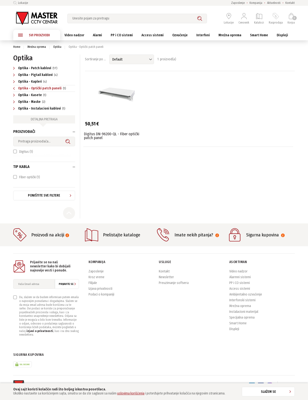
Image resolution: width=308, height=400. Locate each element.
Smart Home (238, 327)
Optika (57, 47)
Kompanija (256, 3)
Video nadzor (238, 275)
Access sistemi (239, 292)
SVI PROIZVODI (34, 35)
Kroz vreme (96, 281)
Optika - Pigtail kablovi (36, 75)
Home (16, 47)
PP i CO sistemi (239, 287)
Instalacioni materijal (243, 316)
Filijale (93, 287)
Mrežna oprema (36, 47)
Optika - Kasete (30, 95)
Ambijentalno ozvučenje (245, 298)
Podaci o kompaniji (101, 298)
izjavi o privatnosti (39, 334)
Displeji (234, 333)
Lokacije (20, 3)
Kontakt (290, 3)
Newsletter (166, 281)
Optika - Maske (29, 102)
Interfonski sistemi (242, 304)
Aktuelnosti (274, 3)
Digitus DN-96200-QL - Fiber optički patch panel (111, 136)
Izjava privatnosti (100, 292)
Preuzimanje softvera (174, 287)
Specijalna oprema (242, 321)
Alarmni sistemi (240, 281)
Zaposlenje (238, 3)
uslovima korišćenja (130, 393)
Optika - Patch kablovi (35, 68)
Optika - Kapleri (30, 82)
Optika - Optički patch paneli (40, 88)
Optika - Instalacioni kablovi (39, 108)
